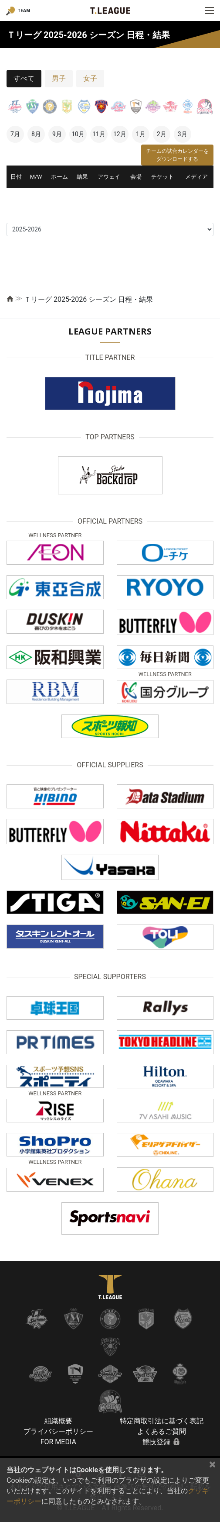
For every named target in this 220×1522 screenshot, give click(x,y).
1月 (141, 134)
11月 (98, 134)
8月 (36, 134)
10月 (78, 134)
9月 (57, 134)
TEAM (23, 10)
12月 (119, 134)
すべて (24, 78)
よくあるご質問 (161, 1431)
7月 (15, 134)
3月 (182, 134)
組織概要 (58, 1421)
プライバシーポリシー (58, 1431)
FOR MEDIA (58, 1442)
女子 (90, 78)
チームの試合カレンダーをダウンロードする (177, 155)
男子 (59, 78)
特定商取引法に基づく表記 (161, 1421)
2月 (161, 134)
